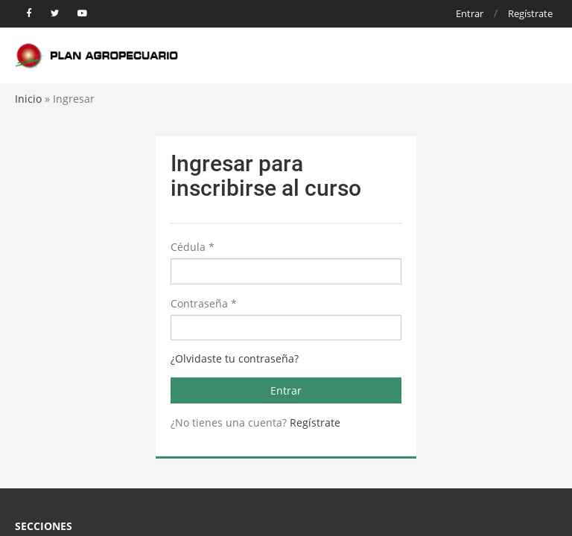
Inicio (28, 99)
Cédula (192, 247)
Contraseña (204, 303)
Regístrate (530, 13)
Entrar (469, 13)
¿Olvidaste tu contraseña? (235, 358)
